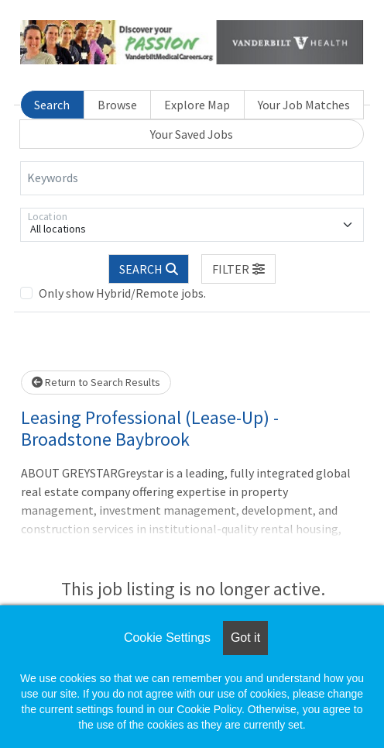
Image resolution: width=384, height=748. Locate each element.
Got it (245, 637)
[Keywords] (192, 178)
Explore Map (197, 104)
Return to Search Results (96, 382)
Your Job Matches (304, 104)
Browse (117, 104)
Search (52, 104)
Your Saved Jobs (191, 134)
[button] (238, 269)
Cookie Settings (167, 637)
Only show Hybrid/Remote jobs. (122, 293)
